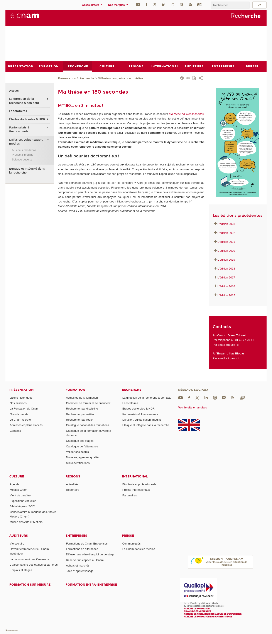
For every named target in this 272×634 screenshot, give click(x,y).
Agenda (15, 484)
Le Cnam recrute (20, 419)
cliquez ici (232, 344)
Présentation (67, 78)
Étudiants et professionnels (139, 484)
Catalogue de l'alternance (82, 446)
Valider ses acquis (77, 452)
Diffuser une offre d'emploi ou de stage (90, 554)
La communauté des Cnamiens (29, 559)
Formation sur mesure (30, 584)
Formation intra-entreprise (91, 584)
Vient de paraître (20, 495)
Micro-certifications (78, 462)
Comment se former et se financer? (88, 403)
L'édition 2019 (226, 259)
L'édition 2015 (226, 295)
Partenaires (129, 495)
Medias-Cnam (18, 489)
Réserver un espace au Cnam (85, 559)
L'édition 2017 (226, 277)
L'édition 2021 (226, 241)
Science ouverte (22, 159)
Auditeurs (18, 535)
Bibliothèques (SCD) (22, 506)
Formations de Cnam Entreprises (87, 543)
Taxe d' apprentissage (79, 571)
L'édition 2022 (226, 232)
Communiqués (131, 543)
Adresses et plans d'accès (26, 425)
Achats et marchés (78, 565)
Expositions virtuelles (23, 500)
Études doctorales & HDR (27, 119)
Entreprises (76, 535)
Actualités (72, 484)
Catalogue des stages (79, 440)
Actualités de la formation (82, 397)
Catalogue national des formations (87, 425)
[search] (230, 5)
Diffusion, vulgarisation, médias (120, 78)
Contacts (15, 430)
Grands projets (19, 414)
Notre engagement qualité (82, 457)
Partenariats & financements (19, 129)
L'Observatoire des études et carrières (34, 564)
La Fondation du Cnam (24, 408)
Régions (73, 476)
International (135, 476)
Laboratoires (18, 111)
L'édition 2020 (226, 250)
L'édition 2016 (226, 286)
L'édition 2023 (226, 224)
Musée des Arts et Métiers (26, 522)
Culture (16, 476)
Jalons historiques (21, 397)
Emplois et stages (21, 570)
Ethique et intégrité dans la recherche (27, 170)
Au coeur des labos (24, 150)
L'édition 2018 (226, 268)
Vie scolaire (17, 543)
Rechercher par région (80, 419)
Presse (128, 535)
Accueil (14, 90)
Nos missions (18, 403)
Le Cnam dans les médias (138, 548)
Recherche (86, 78)
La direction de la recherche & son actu (24, 101)
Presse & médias (22, 154)
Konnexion (11, 630)
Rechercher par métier (80, 414)
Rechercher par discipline (82, 408)
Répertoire (72, 489)
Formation (75, 389)
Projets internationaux (136, 489)
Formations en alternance (82, 548)
